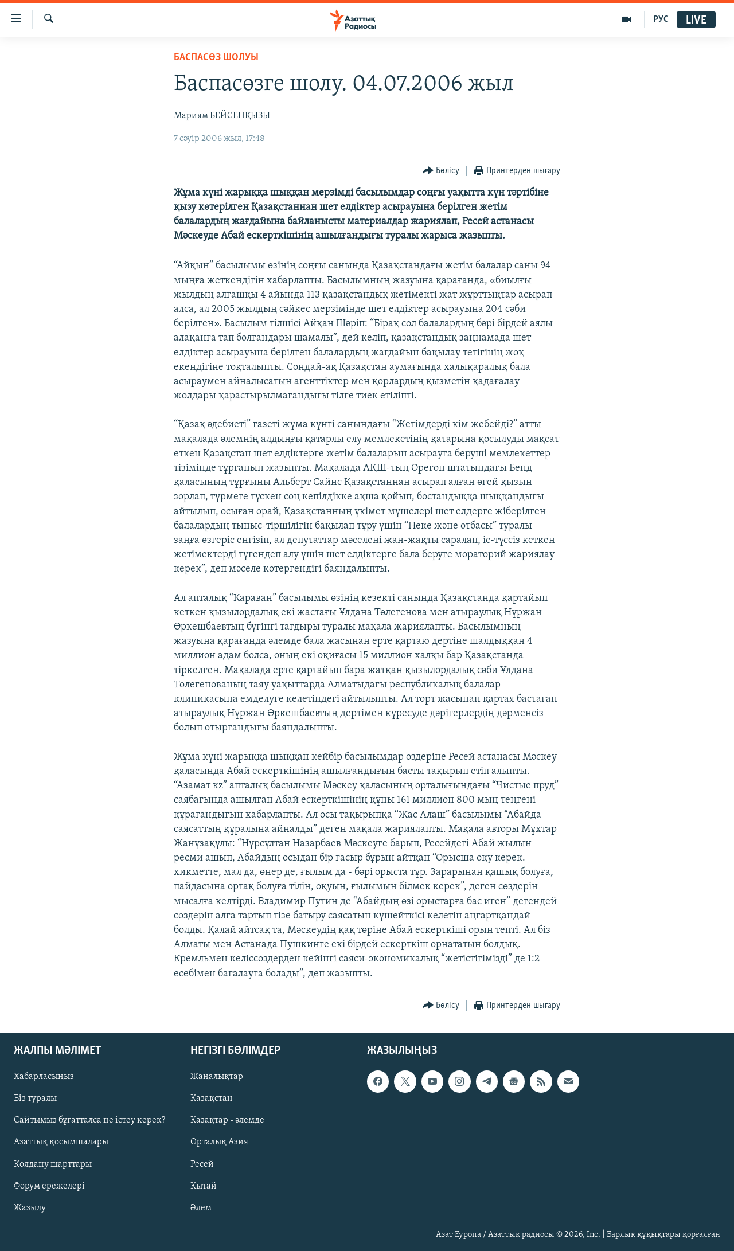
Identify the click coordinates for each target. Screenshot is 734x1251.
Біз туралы (35, 1098)
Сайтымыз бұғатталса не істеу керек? (89, 1120)
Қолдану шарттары (53, 1163)
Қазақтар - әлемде (227, 1120)
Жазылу (30, 1208)
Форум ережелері (49, 1185)
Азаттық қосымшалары (61, 1142)
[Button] (441, 171)
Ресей (202, 1163)
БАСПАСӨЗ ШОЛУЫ (216, 57)
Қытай (203, 1185)
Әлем (201, 1208)
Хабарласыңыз (44, 1076)
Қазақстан (211, 1098)
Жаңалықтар (216, 1076)
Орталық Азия (219, 1142)
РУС (661, 19)
